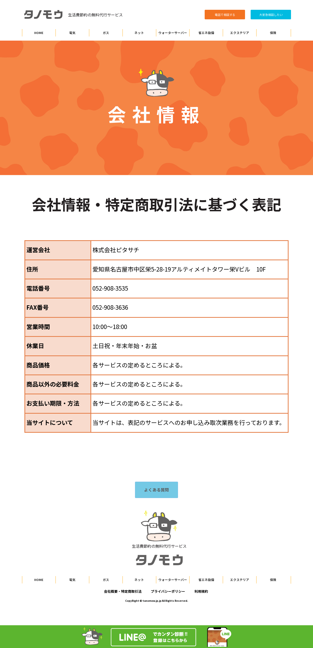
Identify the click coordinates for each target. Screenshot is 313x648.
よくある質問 (156, 490)
